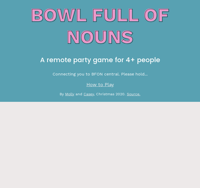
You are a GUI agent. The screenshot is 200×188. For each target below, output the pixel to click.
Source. (133, 94)
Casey (89, 94)
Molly (69, 94)
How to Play (100, 84)
